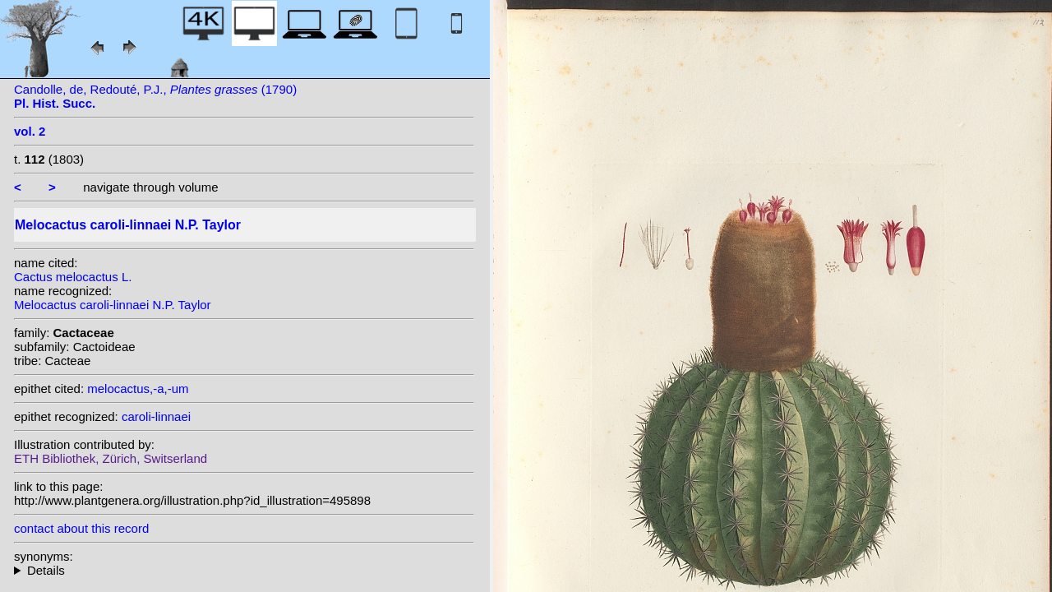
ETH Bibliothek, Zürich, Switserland (110, 458)
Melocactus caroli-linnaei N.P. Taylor (112, 305)
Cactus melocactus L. (73, 277)
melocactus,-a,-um (137, 388)
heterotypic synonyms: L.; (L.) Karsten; (244, 570)
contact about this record (81, 528)
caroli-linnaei (156, 416)
